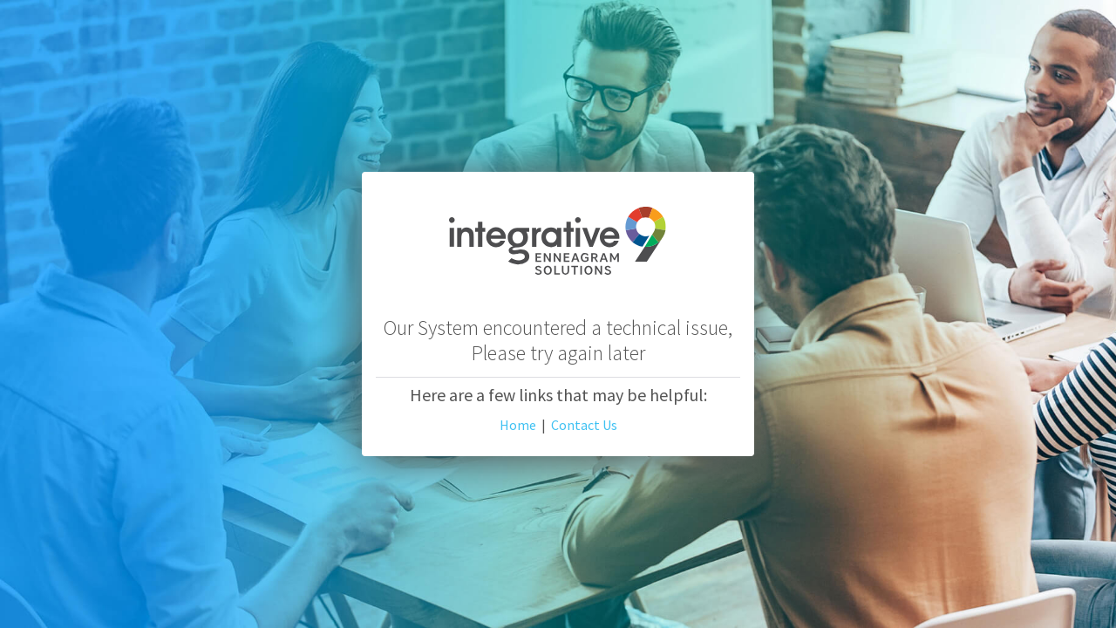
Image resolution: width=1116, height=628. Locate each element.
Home (518, 424)
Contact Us (584, 424)
